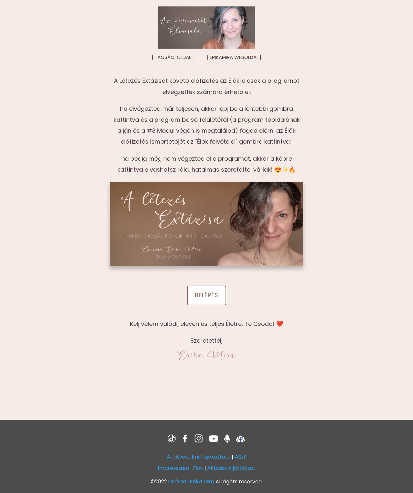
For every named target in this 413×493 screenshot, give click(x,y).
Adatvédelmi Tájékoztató (199, 456)
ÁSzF (241, 456)
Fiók (198, 468)
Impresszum (173, 468)
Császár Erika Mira (191, 481)
